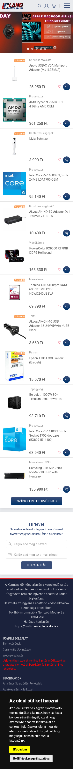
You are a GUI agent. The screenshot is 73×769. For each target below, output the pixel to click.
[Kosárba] (66, 86)
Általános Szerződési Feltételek (22, 683)
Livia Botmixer (39, 138)
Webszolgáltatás (13, 655)
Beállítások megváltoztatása (31, 758)
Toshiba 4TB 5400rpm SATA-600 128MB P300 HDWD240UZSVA (48, 289)
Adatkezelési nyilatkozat (18, 689)
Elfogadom (19, 749)
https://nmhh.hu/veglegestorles (36, 626)
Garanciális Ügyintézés (17, 649)
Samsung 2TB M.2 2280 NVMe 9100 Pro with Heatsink (45, 472)
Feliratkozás (36, 565)
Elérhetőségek (12, 643)
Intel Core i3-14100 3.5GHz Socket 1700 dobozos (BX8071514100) (47, 435)
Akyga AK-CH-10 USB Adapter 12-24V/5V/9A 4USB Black (49, 326)
